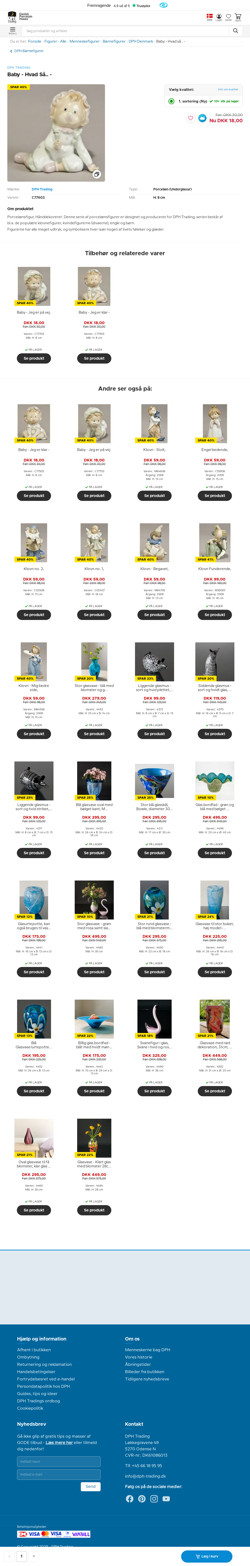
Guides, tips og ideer (37, 1394)
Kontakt (134, 1424)
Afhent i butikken (34, 1350)
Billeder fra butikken (144, 1372)
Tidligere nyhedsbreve (147, 1379)
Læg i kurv (207, 1556)
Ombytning (28, 1357)
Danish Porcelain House (24, 16)
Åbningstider (138, 1365)
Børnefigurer (114, 41)
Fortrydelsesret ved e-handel (46, 1379)
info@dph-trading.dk (145, 1476)
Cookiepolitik (30, 1408)
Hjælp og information (41, 1339)
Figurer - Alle (55, 41)
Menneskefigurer (85, 41)
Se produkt (34, 358)
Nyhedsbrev (31, 1424)
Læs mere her (59, 1443)
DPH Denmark (141, 41)
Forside (34, 41)
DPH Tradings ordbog (38, 1401)
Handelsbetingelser (36, 1372)
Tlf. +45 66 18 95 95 (143, 1466)
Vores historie (138, 1357)
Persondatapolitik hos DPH (43, 1386)
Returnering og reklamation (44, 1365)
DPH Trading (42, 189)
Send (91, 1487)
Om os (132, 1339)
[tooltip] (34, 312)
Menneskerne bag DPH (147, 1350)
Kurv (238, 17)
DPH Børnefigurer (29, 51)
